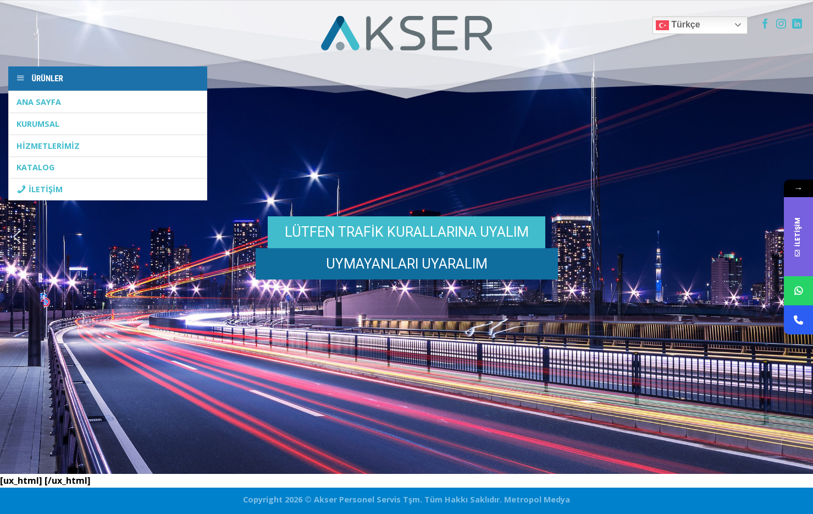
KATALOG (35, 167)
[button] (17, 236)
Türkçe (678, 25)
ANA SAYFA (38, 102)
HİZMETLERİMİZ (48, 146)
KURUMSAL (37, 124)
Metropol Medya (536, 499)
